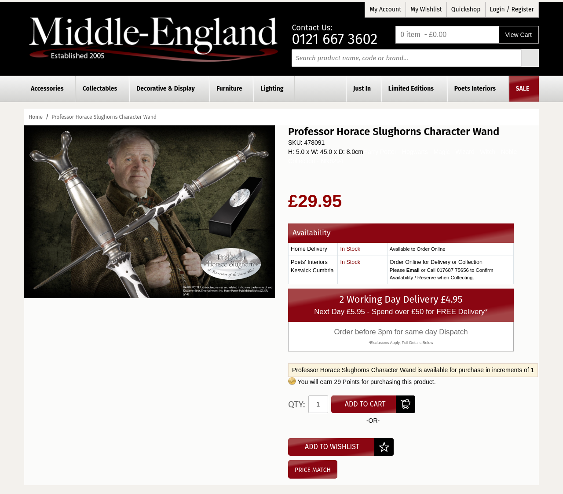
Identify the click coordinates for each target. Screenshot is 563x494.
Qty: (296, 404)
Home (36, 117)
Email (413, 270)
